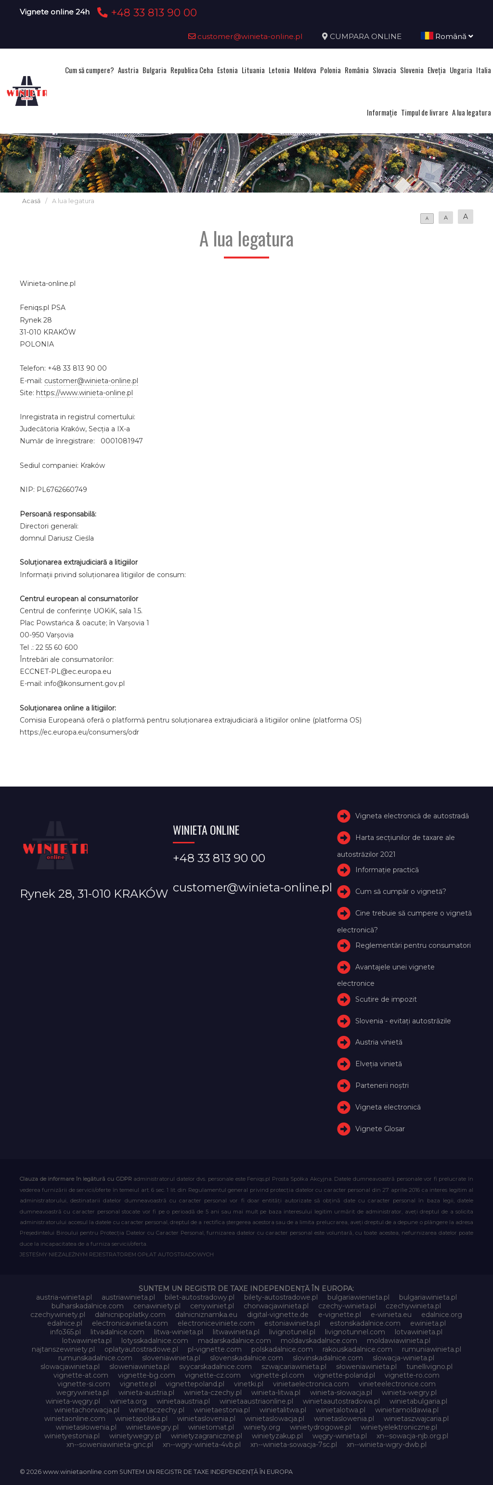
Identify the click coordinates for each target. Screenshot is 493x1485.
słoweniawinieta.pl (366, 1366)
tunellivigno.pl (429, 1366)
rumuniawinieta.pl (431, 1349)
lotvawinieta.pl (418, 1332)
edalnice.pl (64, 1323)
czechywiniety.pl (57, 1314)
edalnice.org (441, 1314)
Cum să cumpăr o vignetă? (400, 891)
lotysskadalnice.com (154, 1340)
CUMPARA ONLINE (366, 36)
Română (447, 36)
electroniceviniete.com (216, 1323)
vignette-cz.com (213, 1375)
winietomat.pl (211, 1427)
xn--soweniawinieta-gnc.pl (109, 1444)
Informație (382, 112)
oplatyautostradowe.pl (141, 1349)
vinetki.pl (248, 1384)
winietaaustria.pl (183, 1401)
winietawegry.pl (152, 1427)
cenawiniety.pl (157, 1306)
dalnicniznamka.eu (206, 1314)
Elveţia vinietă (378, 1063)
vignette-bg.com (146, 1375)
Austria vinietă (378, 1042)
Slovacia (384, 70)
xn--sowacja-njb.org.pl (412, 1436)
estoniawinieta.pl (292, 1323)
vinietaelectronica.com (311, 1384)
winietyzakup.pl (277, 1436)
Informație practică (387, 869)
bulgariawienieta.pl (358, 1297)
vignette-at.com (80, 1375)
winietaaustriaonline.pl (256, 1401)
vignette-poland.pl (344, 1375)
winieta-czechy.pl (213, 1392)
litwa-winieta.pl (178, 1332)
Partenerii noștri (382, 1085)
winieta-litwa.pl (275, 1392)
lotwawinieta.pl (87, 1340)
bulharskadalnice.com (88, 1306)
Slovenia (412, 70)
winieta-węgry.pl (73, 1401)
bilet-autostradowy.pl (199, 1297)
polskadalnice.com (282, 1349)
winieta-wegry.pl (409, 1392)
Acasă (31, 201)
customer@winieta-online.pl (245, 36)
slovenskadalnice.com (246, 1358)
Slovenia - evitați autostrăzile (403, 1021)
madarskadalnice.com (234, 1340)
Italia (483, 70)
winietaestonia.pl (222, 1410)
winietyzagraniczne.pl (206, 1436)
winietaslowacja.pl (274, 1418)
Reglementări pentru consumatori (413, 945)
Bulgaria (155, 70)
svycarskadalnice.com (215, 1366)
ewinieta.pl (428, 1323)
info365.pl (65, 1332)
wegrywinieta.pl (82, 1392)
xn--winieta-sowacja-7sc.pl (293, 1444)
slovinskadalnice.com (328, 1358)
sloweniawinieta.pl (139, 1366)
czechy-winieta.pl (347, 1306)
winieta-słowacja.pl (341, 1392)
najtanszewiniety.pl (63, 1349)
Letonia (279, 70)
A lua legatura (471, 112)
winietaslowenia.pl (344, 1418)
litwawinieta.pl (236, 1332)
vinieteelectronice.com (397, 1384)
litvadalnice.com (117, 1332)
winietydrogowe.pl (320, 1427)
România (357, 70)
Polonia (330, 70)
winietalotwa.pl (340, 1410)
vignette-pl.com (277, 1375)
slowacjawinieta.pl (70, 1366)
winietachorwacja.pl (86, 1410)
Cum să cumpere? (89, 70)
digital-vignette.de (278, 1314)
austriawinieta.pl (128, 1297)
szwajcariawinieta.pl (293, 1366)
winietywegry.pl (135, 1436)
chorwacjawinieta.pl (276, 1306)
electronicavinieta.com (130, 1323)
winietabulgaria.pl (418, 1401)
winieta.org (128, 1401)
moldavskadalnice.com (319, 1340)
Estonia (227, 70)
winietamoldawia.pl (407, 1410)
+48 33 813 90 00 (145, 12)
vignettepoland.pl (195, 1384)
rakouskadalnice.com (357, 1349)
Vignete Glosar (380, 1128)
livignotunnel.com (355, 1332)
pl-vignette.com (215, 1349)
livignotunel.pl (292, 1332)
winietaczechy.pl (156, 1410)
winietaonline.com (74, 1418)
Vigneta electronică (388, 1107)
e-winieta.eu (391, 1314)
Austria (128, 70)
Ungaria (461, 70)
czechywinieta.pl (413, 1306)
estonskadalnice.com (365, 1323)
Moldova (305, 70)
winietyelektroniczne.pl (399, 1427)
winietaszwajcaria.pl (416, 1418)
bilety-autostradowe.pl (281, 1297)
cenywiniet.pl (212, 1306)
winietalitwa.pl (282, 1410)
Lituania (253, 70)
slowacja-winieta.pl (403, 1358)
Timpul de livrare (424, 112)
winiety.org (262, 1427)
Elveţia (437, 70)
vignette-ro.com (412, 1375)
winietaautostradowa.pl (341, 1401)
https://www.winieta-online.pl (84, 392)
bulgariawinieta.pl (428, 1297)
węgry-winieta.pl (339, 1436)
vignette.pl (138, 1384)
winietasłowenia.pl (86, 1427)
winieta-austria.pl (146, 1392)
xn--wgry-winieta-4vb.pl (202, 1444)
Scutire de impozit (386, 999)
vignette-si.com (83, 1384)
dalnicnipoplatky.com (130, 1314)
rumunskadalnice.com (95, 1358)
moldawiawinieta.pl (398, 1340)
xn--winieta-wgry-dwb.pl (387, 1444)
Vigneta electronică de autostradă (412, 816)
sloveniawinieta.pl (171, 1358)
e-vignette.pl (339, 1314)
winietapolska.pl (141, 1418)
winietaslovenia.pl (206, 1418)
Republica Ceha (191, 70)
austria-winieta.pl (64, 1297)
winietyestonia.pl (72, 1436)
